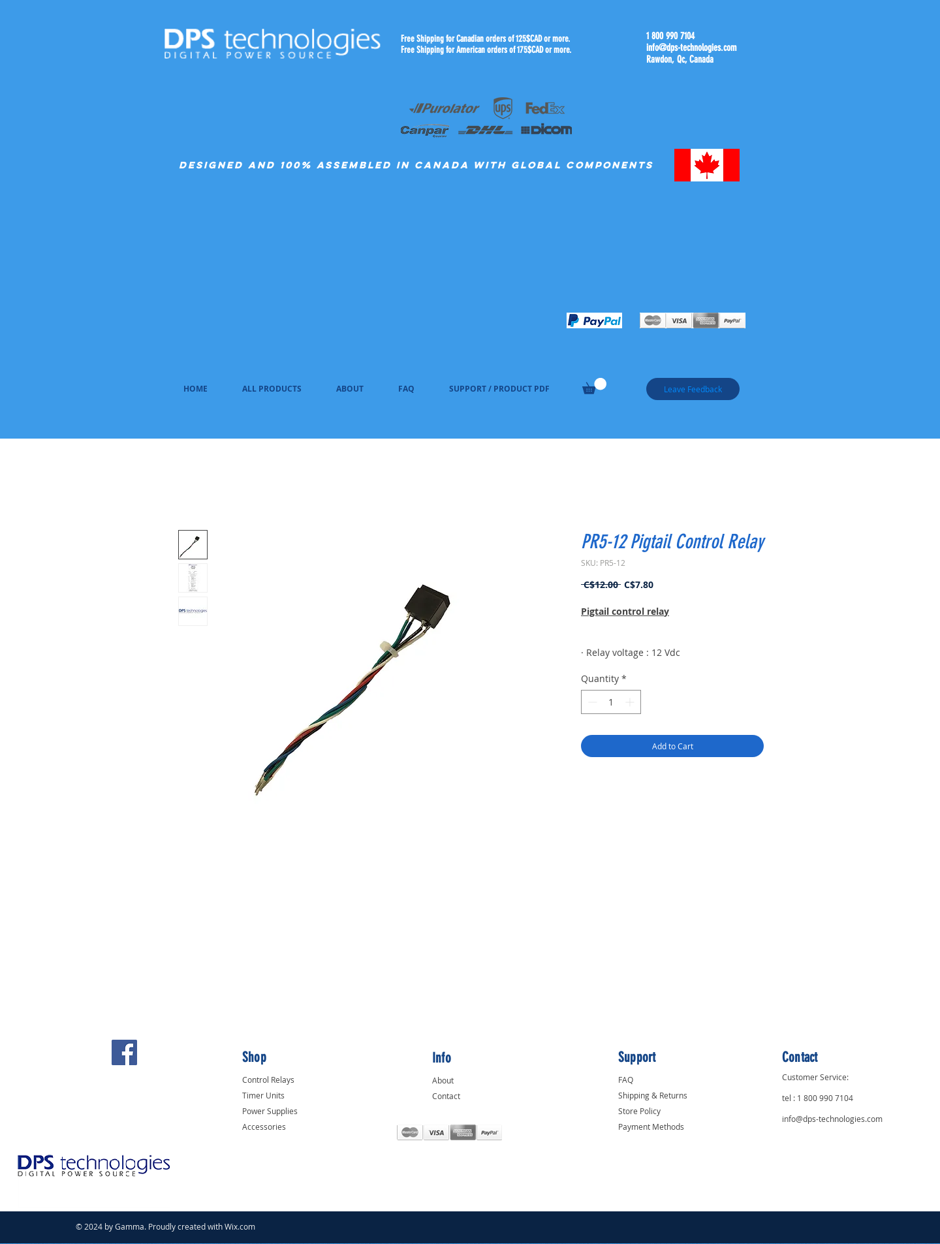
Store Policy (639, 1111)
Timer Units (263, 1095)
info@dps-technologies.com (691, 48)
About (443, 1080)
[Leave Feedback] (693, 389)
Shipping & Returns (652, 1095)
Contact (446, 1096)
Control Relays (268, 1079)
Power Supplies (270, 1111)
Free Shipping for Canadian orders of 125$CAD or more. (485, 38)
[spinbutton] (611, 702)
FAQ (625, 1079)
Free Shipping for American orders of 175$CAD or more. (486, 49)
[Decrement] (591, 702)
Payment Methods (651, 1126)
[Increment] (631, 702)
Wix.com (240, 1226)
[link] (594, 386)
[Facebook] (124, 1052)
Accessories (264, 1126)
